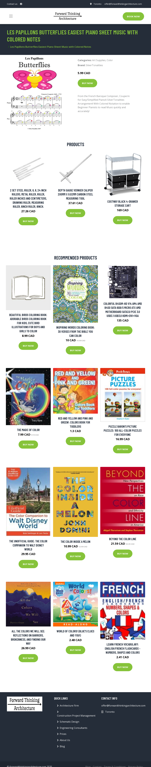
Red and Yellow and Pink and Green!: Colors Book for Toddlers (75, 422)
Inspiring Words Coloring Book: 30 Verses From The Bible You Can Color (75, 331)
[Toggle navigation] (11, 16)
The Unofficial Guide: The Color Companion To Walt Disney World (28, 545)
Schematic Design (69, 721)
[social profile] (21, 4)
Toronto (97, 4)
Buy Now (87, 83)
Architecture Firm (69, 705)
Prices (63, 734)
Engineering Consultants (73, 728)
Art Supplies (99, 60)
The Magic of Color (28, 430)
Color (110, 60)
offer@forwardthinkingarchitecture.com (123, 4)
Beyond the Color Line (122, 539)
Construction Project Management (76, 715)
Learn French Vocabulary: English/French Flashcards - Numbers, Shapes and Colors (122, 648)
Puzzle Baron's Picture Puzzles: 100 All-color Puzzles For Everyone (123, 430)
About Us (65, 740)
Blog (62, 746)
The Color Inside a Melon (75, 541)
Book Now (133, 16)
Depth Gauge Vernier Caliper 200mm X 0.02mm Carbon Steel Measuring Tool (75, 194)
